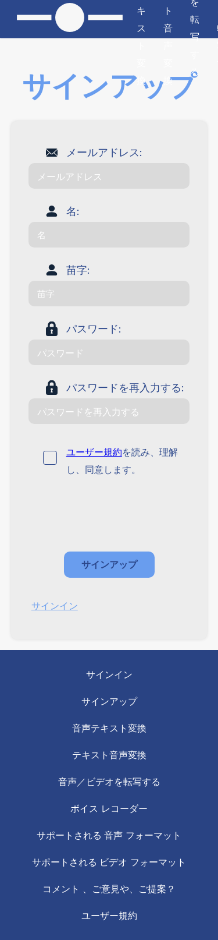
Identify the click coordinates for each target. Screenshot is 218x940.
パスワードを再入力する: (125, 387)
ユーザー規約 (94, 451)
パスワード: (93, 328)
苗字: (78, 269)
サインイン (54, 605)
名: (73, 210)
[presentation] (116, 514)
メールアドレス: (104, 152)
